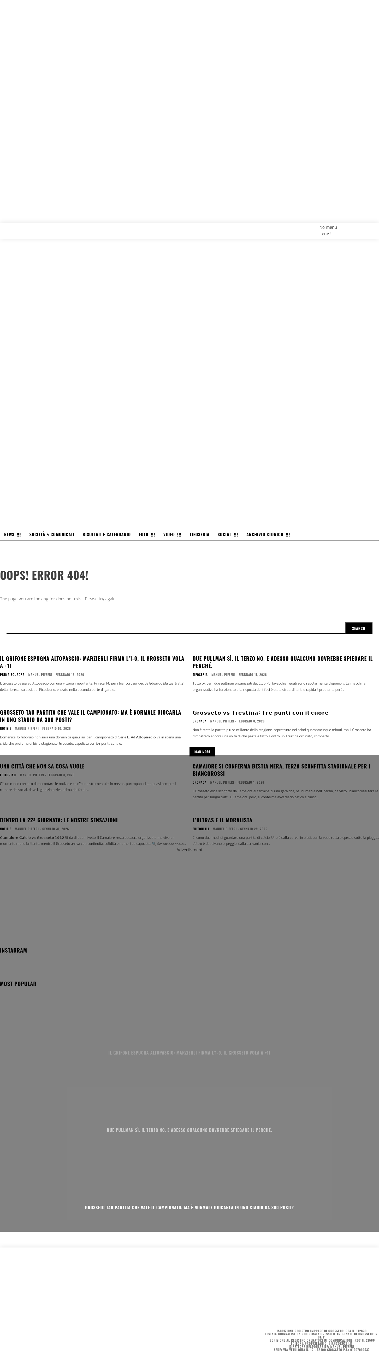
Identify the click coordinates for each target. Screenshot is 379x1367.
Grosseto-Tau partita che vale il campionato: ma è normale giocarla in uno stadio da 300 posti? (189, 1207)
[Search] (358, 628)
